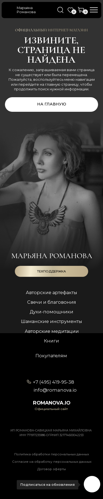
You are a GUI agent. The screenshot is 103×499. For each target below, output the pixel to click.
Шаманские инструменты (51, 321)
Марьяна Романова (26, 10)
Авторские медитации (52, 331)
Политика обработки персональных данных (51, 454)
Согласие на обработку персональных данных (51, 462)
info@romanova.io (55, 390)
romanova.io (51, 403)
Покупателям (51, 355)
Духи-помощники (51, 311)
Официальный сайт (51, 409)
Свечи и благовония (51, 302)
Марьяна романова (51, 255)
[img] (10, 10)
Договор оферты (51, 469)
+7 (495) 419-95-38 (53, 382)
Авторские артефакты (51, 292)
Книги (51, 341)
